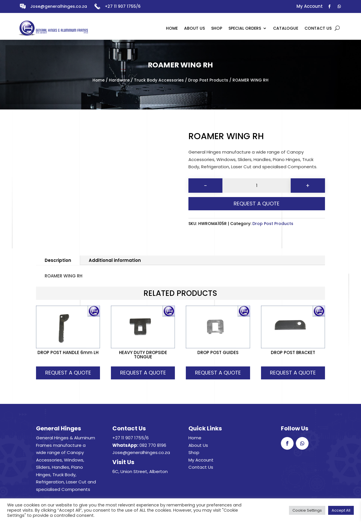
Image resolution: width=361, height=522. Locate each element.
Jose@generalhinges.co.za (58, 6)
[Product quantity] (256, 185)
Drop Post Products (208, 80)
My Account (200, 460)
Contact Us (200, 467)
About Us (198, 445)
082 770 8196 (152, 445)
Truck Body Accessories (159, 80)
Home (98, 80)
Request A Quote (256, 203)
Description (58, 260)
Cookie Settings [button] (307, 510)
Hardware (119, 80)
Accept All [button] (341, 510)
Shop (193, 452)
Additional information (115, 260)
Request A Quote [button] (68, 372)
